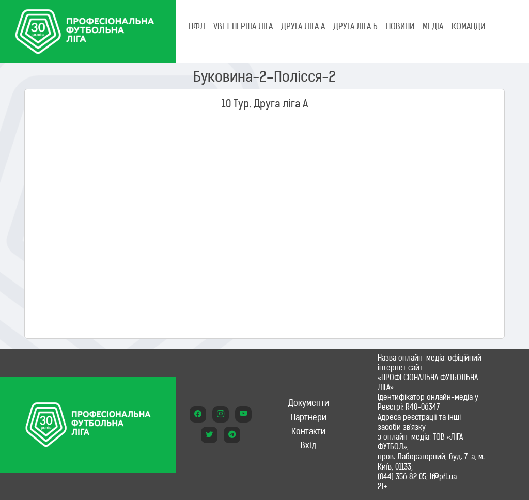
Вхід (308, 445)
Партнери (308, 417)
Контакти (308, 431)
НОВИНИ (400, 26)
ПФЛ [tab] (197, 26)
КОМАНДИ (468, 26)
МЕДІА (433, 26)
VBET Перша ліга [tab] (243, 26)
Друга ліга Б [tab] (355, 26)
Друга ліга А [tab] (303, 26)
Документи (308, 403)
